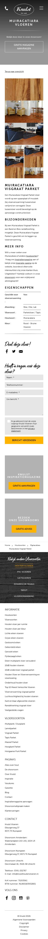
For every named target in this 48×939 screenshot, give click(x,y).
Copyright (24, 923)
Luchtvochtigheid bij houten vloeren (21, 696)
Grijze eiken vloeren (14, 638)
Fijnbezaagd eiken (13, 656)
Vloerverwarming (24, 596)
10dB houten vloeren (14, 665)
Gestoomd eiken (12, 642)
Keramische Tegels (24, 584)
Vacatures (9, 783)
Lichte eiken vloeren (14, 633)
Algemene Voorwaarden (24, 919)
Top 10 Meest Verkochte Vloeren (20, 687)
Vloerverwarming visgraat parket (20, 692)
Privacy (24, 930)
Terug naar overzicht (14, 71)
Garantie (9, 788)
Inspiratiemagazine (23, 259)
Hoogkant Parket (12, 746)
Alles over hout (12, 765)
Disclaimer (24, 927)
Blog (7, 792)
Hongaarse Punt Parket (15, 751)
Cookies (24, 934)
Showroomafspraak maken (17, 806)
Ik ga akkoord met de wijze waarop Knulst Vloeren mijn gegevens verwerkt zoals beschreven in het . (22, 426)
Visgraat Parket (12, 733)
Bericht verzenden (24, 439)
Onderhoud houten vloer (16, 682)
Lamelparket (10, 728)
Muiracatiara (35, 545)
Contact (8, 797)
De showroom (11, 769)
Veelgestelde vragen (14, 710)
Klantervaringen (12, 811)
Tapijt (24, 590)
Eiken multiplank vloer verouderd (20, 661)
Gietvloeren (24, 578)
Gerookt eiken (11, 651)
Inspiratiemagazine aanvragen (18, 801)
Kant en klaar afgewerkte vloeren (20, 701)
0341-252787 (20, 870)
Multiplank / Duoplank (15, 724)
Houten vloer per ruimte (16, 624)
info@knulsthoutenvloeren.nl (25, 874)
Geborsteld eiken (13, 647)
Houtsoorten (20, 545)
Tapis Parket (10, 737)
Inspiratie (9, 779)
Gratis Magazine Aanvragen (24, 45)
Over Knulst (10, 774)
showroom (10, 277)
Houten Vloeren (24, 566)
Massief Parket (11, 742)
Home (7, 545)
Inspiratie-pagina (23, 263)
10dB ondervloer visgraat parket (19, 670)
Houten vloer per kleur (15, 629)
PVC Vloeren (24, 572)
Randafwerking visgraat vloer (18, 705)
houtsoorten (32, 256)
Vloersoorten (11, 619)
